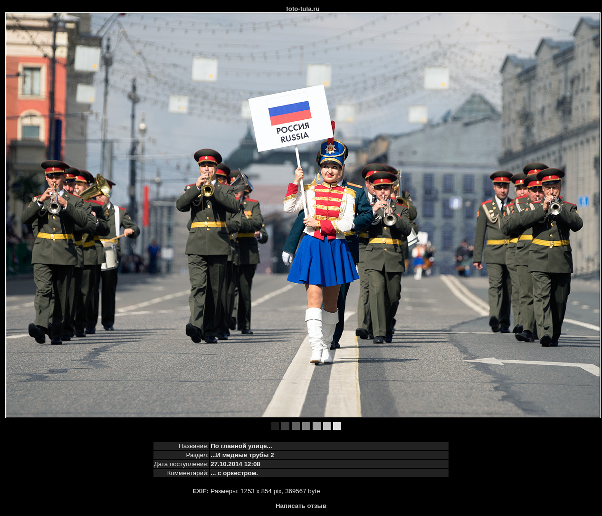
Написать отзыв (301, 505)
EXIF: (200, 491)
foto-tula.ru (302, 8)
